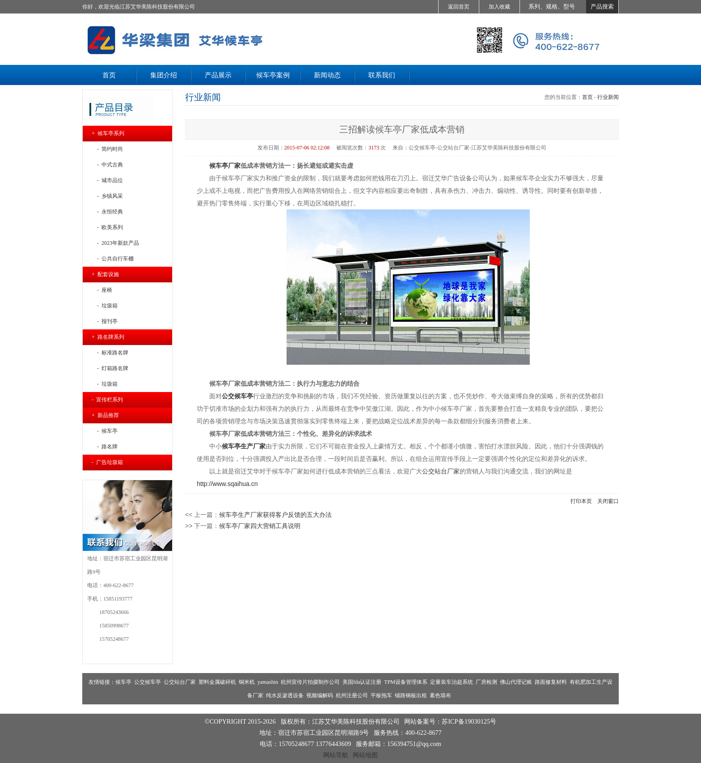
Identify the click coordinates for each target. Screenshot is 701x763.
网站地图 (365, 755)
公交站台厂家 (441, 471)
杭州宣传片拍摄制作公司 (310, 682)
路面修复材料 (551, 682)
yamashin (268, 682)
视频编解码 (319, 695)
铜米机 (247, 682)
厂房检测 (486, 682)
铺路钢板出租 (411, 695)
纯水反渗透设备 (285, 695)
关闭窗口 (608, 501)
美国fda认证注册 (361, 682)
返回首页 (458, 7)
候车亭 (123, 682)
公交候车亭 (147, 682)
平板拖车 (381, 695)
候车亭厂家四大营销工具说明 (259, 525)
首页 (587, 97)
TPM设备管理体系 (405, 682)
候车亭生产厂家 (244, 446)
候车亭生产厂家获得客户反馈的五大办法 (275, 514)
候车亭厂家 (225, 165)
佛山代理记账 (516, 682)
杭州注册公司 (352, 695)
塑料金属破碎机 (217, 682)
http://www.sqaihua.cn (227, 483)
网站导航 (335, 755)
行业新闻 (608, 97)
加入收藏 (499, 7)
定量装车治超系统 (451, 682)
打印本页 (581, 501)
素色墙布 (440, 695)
